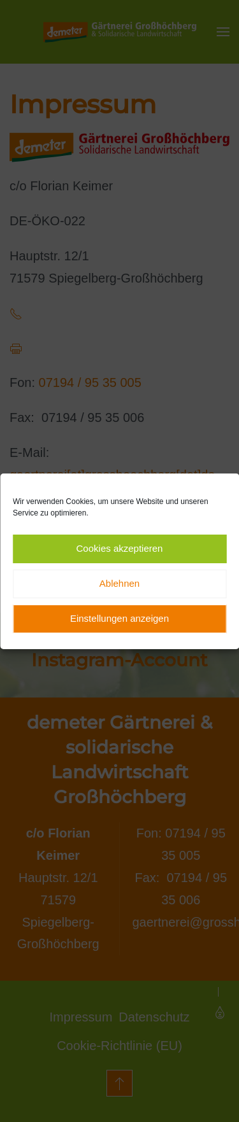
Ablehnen (119, 583)
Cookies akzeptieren (119, 548)
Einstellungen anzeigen (119, 618)
